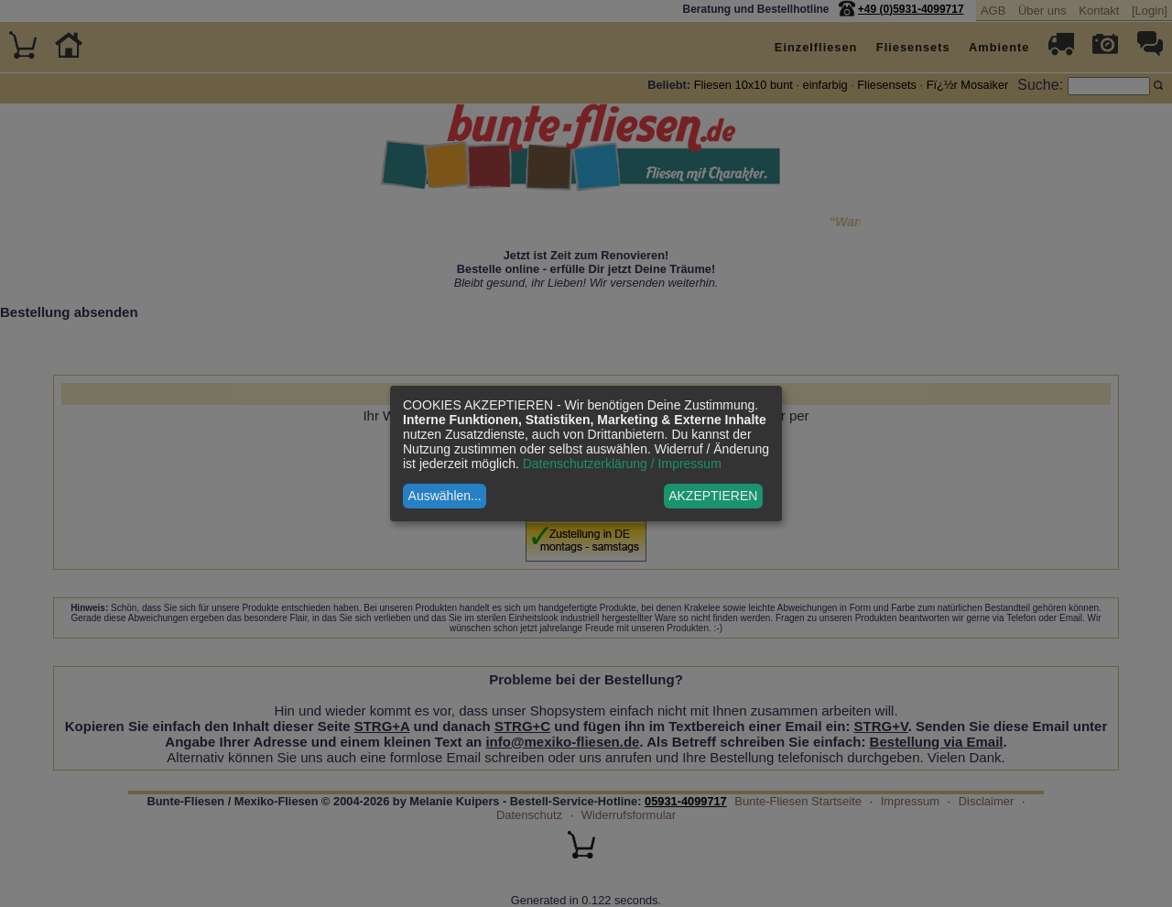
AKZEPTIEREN (712, 495)
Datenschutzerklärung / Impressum (622, 463)
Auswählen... (445, 495)
